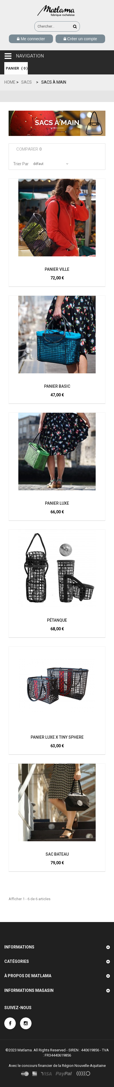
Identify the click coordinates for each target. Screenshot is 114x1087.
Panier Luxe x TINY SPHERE (57, 737)
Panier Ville (57, 269)
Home (9, 82)
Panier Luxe (57, 503)
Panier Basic (57, 386)
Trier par (21, 164)
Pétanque (57, 620)
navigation (30, 56)
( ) (16, 68)
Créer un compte (81, 39)
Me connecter (32, 39)
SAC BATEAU (57, 854)
